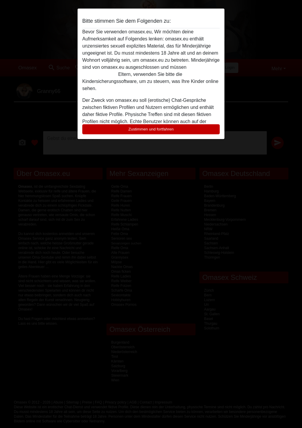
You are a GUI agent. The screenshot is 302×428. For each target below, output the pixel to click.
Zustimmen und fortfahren (151, 129)
